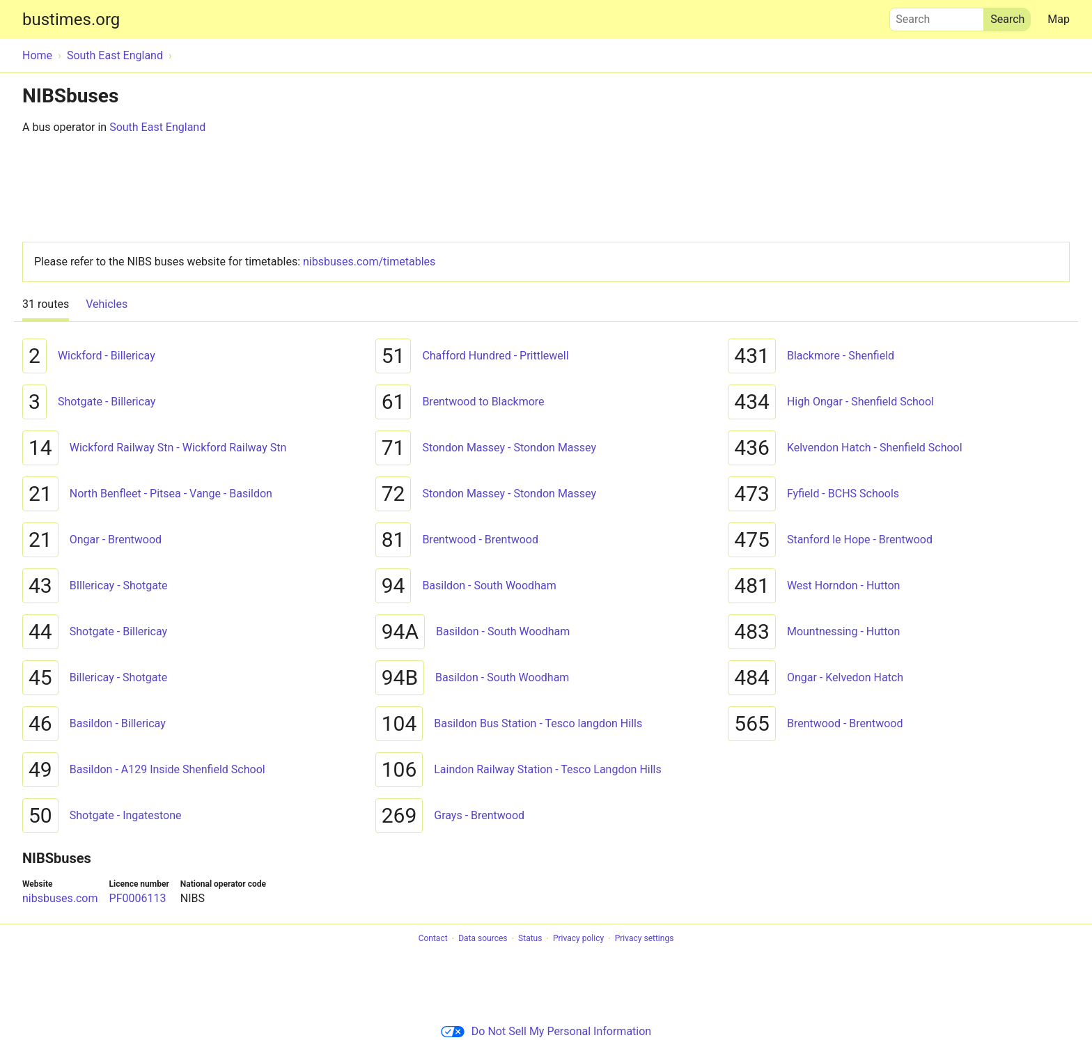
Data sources (482, 939)
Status (530, 939)
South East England (157, 127)
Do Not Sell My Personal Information (546, 1031)
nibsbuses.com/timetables (369, 261)
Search (936, 16)
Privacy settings (644, 939)
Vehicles (106, 304)
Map (1058, 19)
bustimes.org (71, 19)
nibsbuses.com (60, 898)
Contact (433, 939)
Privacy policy (578, 939)
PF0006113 (137, 898)
